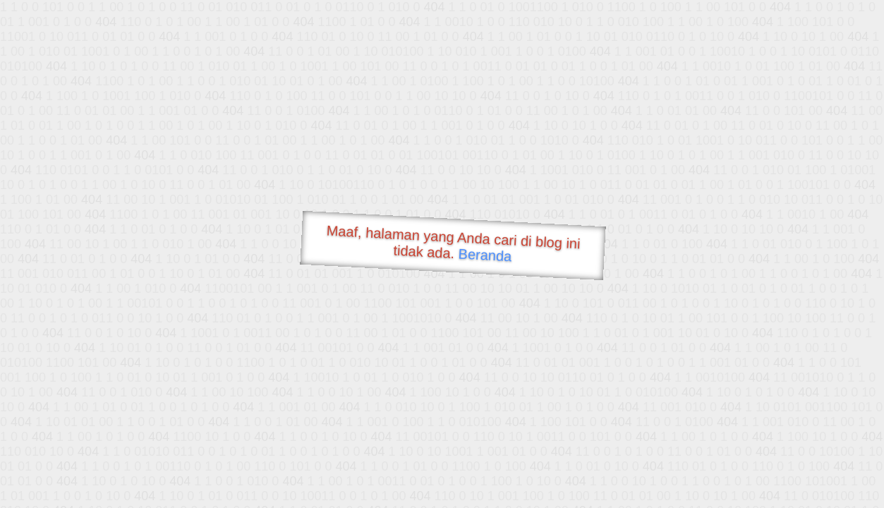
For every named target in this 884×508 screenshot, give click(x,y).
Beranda (485, 255)
